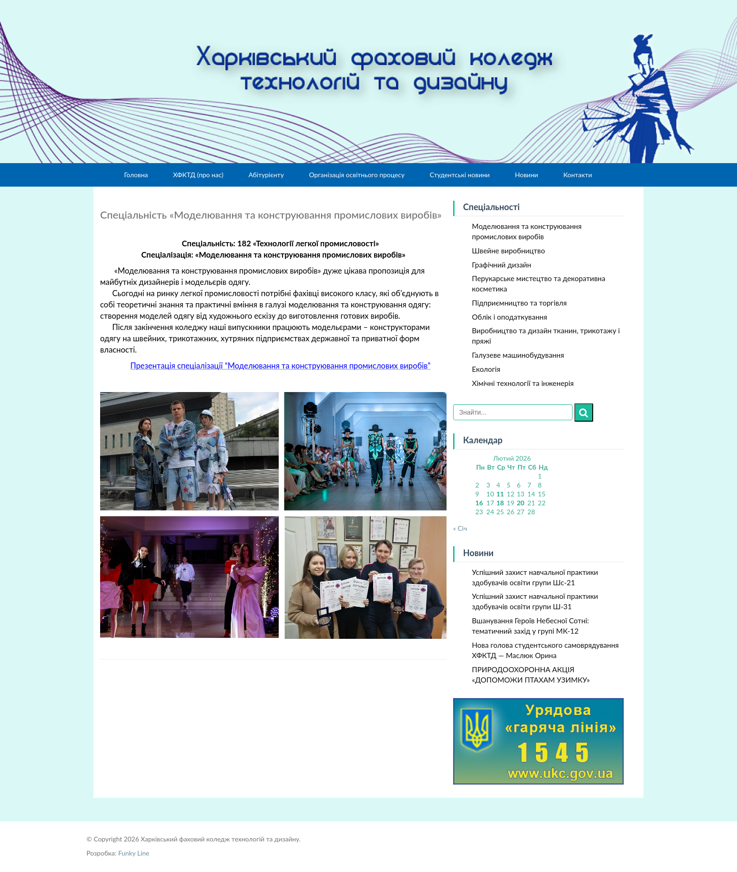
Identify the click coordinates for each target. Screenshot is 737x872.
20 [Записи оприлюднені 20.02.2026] (520, 503)
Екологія (486, 369)
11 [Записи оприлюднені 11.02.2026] (500, 494)
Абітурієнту (266, 175)
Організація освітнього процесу (356, 175)
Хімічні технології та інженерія (523, 383)
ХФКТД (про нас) (198, 175)
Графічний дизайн (501, 264)
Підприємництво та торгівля (519, 303)
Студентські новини (460, 175)
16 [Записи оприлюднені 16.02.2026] (479, 503)
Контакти (577, 175)
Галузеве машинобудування (518, 355)
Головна (136, 175)
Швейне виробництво (508, 250)
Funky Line (133, 853)
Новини (526, 175)
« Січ (460, 528)
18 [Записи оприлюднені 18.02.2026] (500, 503)
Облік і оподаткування (509, 317)
